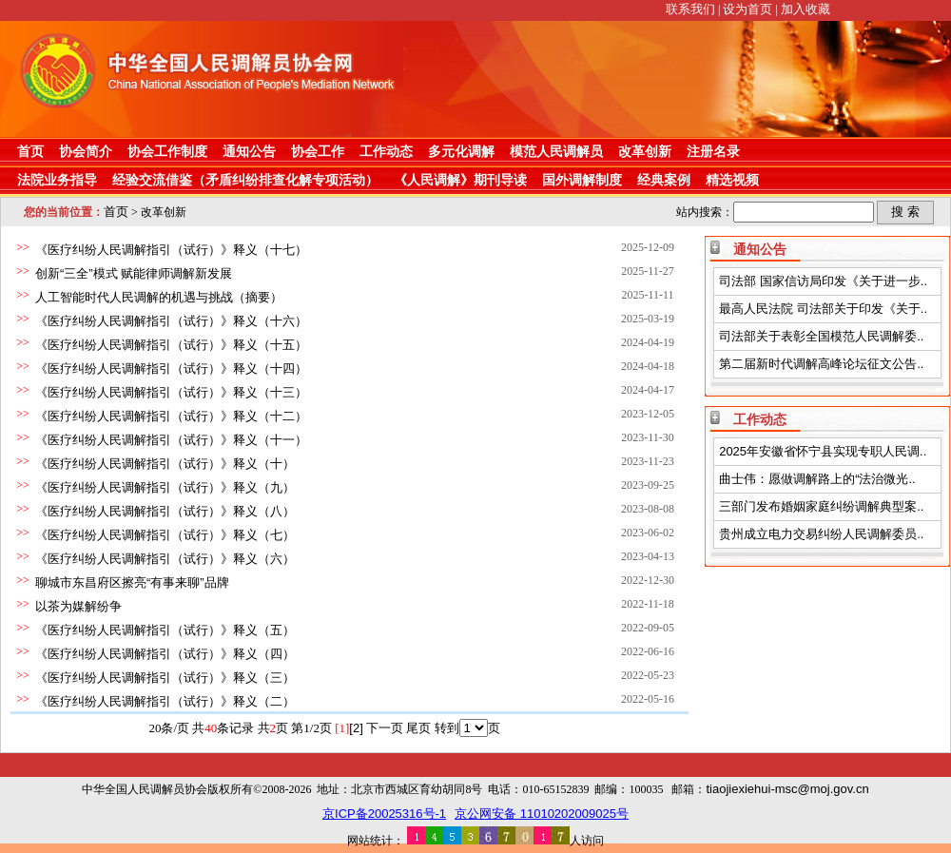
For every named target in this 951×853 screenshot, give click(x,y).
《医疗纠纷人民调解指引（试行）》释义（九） (165, 487)
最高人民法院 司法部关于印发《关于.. (823, 308)
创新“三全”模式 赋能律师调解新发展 (133, 273)
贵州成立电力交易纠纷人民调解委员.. (821, 534)
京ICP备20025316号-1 (384, 813)
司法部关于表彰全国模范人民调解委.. (821, 336)
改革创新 (644, 151)
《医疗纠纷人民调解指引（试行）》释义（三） (165, 677)
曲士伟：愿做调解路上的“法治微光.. (817, 479)
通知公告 (249, 151)
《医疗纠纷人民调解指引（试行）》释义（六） (165, 559)
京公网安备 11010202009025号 (542, 813)
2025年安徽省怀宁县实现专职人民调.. (822, 451)
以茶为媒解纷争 (78, 606)
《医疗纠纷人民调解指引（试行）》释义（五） (165, 630)
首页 (30, 151)
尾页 (418, 728)
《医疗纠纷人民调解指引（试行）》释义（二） (165, 701)
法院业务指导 (57, 179)
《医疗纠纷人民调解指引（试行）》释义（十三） (171, 392)
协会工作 (317, 151)
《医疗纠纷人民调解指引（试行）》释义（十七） (171, 249)
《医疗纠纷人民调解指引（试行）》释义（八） (165, 511)
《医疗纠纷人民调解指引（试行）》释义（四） (165, 654)
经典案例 (663, 179)
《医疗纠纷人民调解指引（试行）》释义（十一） (171, 440)
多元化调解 (461, 151)
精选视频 (732, 179)
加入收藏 (805, 9)
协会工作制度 (167, 151)
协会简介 (85, 151)
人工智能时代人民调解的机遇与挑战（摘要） (158, 297)
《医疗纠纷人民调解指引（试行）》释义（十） (165, 463)
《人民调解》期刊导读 (460, 179)
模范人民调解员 (556, 151)
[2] (355, 728)
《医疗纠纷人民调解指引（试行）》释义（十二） (171, 416)
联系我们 (690, 9)
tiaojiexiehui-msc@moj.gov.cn (787, 789)
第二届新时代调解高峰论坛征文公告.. (821, 364)
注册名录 (713, 151)
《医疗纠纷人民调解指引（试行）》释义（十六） (171, 321)
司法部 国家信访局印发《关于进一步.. (823, 281)
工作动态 (386, 151)
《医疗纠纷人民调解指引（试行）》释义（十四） (171, 368)
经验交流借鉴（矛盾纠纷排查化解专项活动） (245, 179)
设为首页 (747, 9)
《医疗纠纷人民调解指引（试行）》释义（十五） (171, 345)
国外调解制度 (582, 179)
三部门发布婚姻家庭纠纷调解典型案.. (821, 506)
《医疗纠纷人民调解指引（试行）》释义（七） (165, 535)
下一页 (384, 728)
